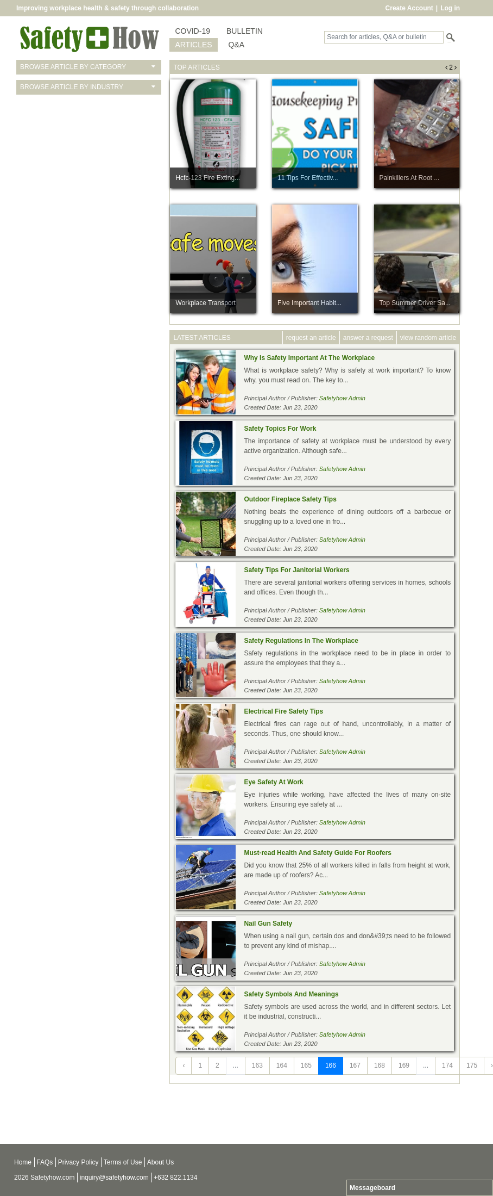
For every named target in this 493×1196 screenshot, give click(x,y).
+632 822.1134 (175, 1177)
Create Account (409, 8)
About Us (160, 1162)
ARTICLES (193, 44)
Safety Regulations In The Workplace (301, 641)
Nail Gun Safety (268, 923)
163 (257, 1065)
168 (379, 1065)
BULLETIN (244, 31)
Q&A (237, 44)
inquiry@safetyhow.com (114, 1177)
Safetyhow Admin (342, 398)
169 (404, 1065)
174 (447, 1065)
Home (22, 1162)
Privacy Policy (78, 1162)
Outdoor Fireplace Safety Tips (290, 499)
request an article (311, 338)
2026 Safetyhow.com (44, 1177)
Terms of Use (123, 1162)
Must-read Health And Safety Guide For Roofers (317, 853)
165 (306, 1065)
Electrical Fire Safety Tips (283, 711)
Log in (450, 8)
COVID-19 (192, 31)
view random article (428, 338)
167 (355, 1065)
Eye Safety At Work (273, 782)
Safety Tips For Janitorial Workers (296, 570)
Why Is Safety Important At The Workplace (309, 358)
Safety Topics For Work (280, 428)
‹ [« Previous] (183, 1065)
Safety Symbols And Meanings (291, 994)
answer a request (368, 338)
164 (281, 1065)
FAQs (44, 1162)
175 (471, 1065)
